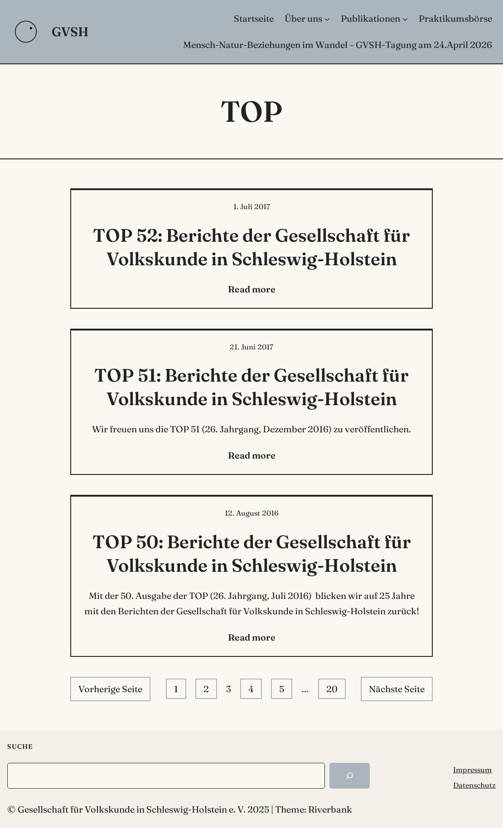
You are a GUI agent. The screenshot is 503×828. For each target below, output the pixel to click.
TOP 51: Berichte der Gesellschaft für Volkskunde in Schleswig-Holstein (251, 387)
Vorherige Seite (110, 688)
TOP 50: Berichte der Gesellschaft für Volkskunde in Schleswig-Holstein (251, 553)
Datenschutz (474, 785)
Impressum (472, 769)
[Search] (349, 776)
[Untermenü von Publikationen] (405, 18)
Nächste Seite (397, 688)
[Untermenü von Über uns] (327, 18)
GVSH (70, 31)
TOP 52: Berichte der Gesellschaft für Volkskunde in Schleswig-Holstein (251, 247)
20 (332, 688)
